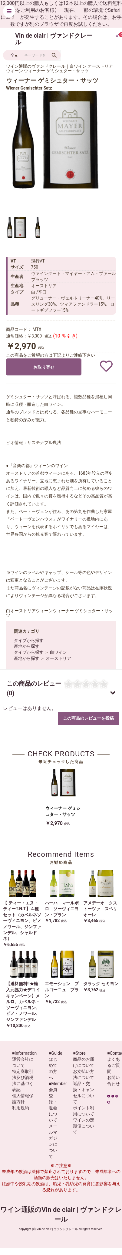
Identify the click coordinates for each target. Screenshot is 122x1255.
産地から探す (26, 646)
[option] (54, 139)
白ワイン (58, 652)
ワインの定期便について (83, 1126)
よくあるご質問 (113, 1065)
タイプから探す (29, 640)
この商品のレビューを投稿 (88, 718)
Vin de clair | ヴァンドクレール (54, 39)
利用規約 (20, 1107)
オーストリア (58, 658)
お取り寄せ (43, 367)
